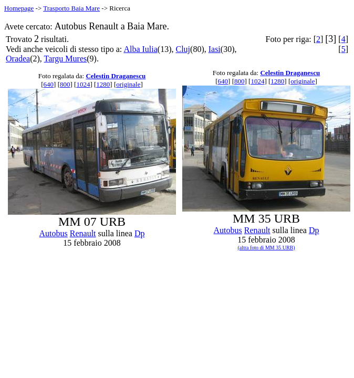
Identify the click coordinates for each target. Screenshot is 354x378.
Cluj (182, 49)
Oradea (18, 58)
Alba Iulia (140, 49)
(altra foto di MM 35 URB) (266, 247)
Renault (83, 233)
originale (128, 84)
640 (49, 84)
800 (65, 84)
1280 (103, 84)
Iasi (215, 49)
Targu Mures (65, 58)
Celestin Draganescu (115, 76)
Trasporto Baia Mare (71, 8)
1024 (83, 84)
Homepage (19, 8)
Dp (139, 233)
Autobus (53, 233)
